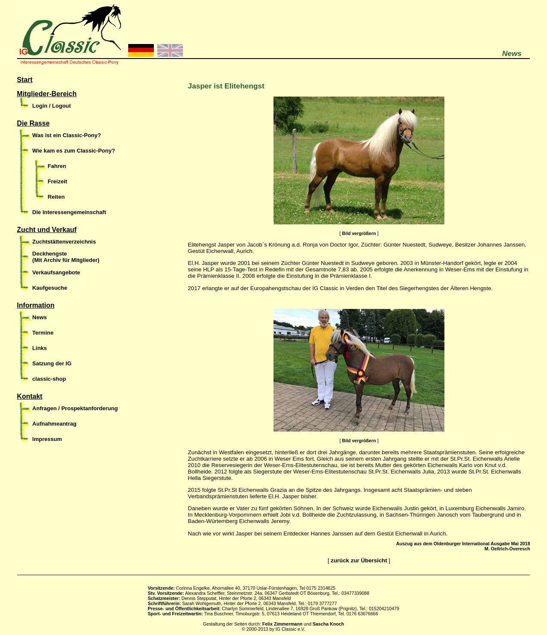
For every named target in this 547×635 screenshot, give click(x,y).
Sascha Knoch (328, 623)
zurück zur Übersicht (359, 560)
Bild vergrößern (359, 233)
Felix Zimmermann (282, 623)
